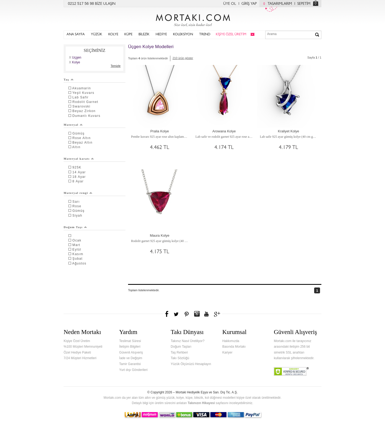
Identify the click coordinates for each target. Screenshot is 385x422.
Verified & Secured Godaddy (291, 371)
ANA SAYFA (76, 34)
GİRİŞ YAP (249, 4)
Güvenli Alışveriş (131, 352)
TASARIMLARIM (276, 4)
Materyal (73, 124)
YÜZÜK (96, 34)
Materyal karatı (79, 158)
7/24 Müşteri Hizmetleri (80, 358)
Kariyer (227, 352)
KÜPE (128, 34)
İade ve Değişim (130, 358)
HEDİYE (161, 34)
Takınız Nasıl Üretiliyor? (188, 341)
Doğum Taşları (181, 346)
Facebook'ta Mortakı (167, 314)
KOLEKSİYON (183, 34)
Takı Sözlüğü (180, 358)
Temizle (116, 65)
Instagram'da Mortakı (196, 314)
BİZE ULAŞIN (105, 4)
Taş (69, 79)
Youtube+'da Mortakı (206, 314)
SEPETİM (303, 4)
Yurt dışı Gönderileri (133, 370)
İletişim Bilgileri (129, 346)
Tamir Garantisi (130, 364)
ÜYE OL (229, 4)
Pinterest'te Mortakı (186, 314)
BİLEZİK (143, 34)
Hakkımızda (230, 341)
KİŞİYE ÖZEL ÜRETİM (231, 34)
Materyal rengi (78, 192)
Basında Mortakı (233, 346)
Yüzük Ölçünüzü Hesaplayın (191, 364)
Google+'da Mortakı (218, 314)
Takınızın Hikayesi (201, 403)
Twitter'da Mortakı (176, 314)
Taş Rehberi (179, 352)
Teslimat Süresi (130, 341)
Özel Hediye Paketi (77, 352)
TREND (204, 34)
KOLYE (113, 34)
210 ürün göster (182, 58)
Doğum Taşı (75, 227)
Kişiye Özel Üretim (77, 341)
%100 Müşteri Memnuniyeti (83, 346)
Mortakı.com (192, 19)
